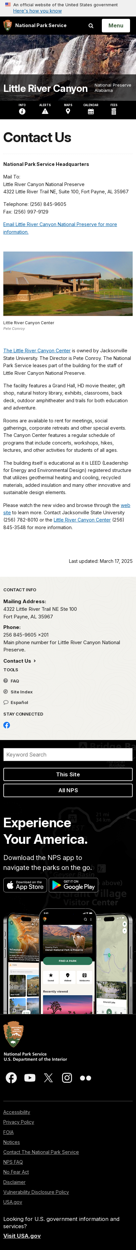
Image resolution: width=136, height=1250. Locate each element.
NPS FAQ (13, 1162)
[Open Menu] (116, 25)
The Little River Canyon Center (37, 350)
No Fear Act (16, 1172)
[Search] (68, 754)
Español (15, 702)
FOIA (8, 1132)
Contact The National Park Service (41, 1152)
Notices (11, 1142)
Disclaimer (14, 1182)
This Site (68, 774)
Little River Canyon (45, 88)
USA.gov (12, 1202)
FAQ (11, 681)
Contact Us (18, 661)
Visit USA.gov (22, 1235)
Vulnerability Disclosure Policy (36, 1192)
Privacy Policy (18, 1122)
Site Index (18, 691)
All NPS (68, 790)
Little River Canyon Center (82, 520)
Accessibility (16, 1112)
